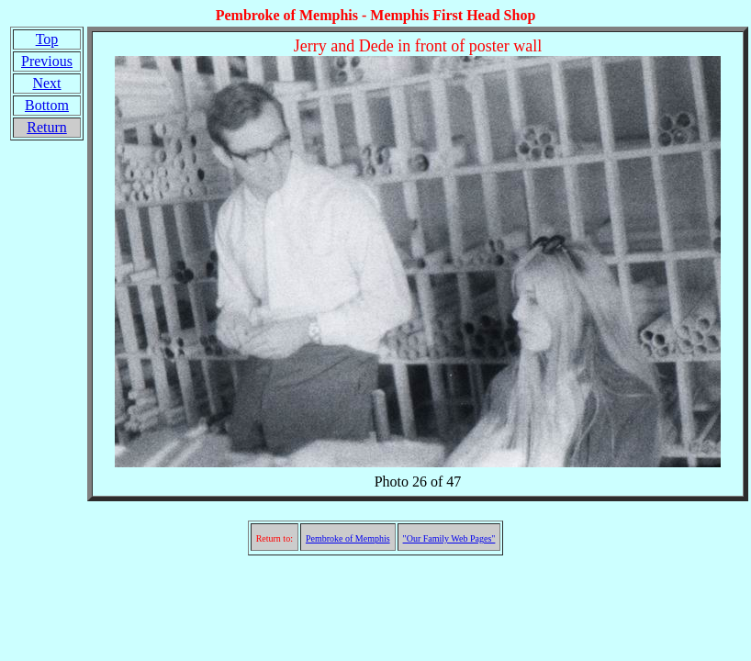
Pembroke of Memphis (348, 538)
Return (47, 127)
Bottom (47, 105)
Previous (47, 61)
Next (46, 83)
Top (47, 39)
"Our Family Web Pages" (449, 538)
